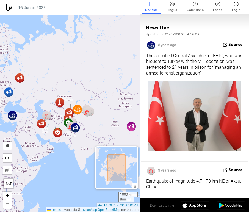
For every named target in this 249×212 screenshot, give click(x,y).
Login (236, 7)
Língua (172, 7)
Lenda (218, 7)
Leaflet (54, 209)
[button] (8, 92)
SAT (9, 183)
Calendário (195, 7)
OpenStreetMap (109, 209)
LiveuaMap (89, 209)
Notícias (151, 7)
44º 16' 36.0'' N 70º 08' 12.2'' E (118, 205)
